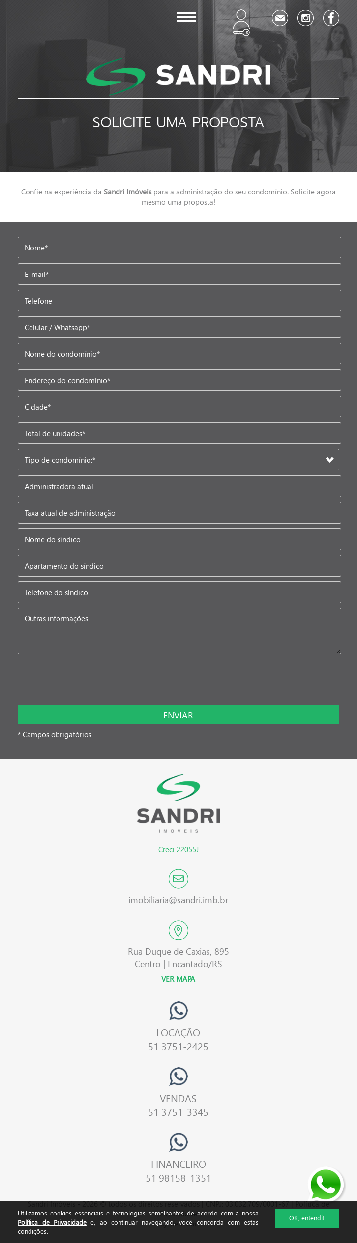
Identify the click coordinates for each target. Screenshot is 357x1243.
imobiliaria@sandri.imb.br (178, 899)
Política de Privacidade (52, 1222)
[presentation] (82, 680)
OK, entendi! (307, 1218)
